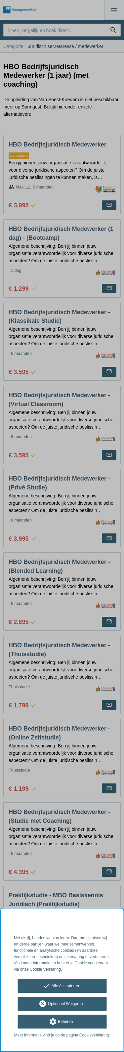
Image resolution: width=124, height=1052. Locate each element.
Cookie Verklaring (45, 969)
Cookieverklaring (94, 1035)
